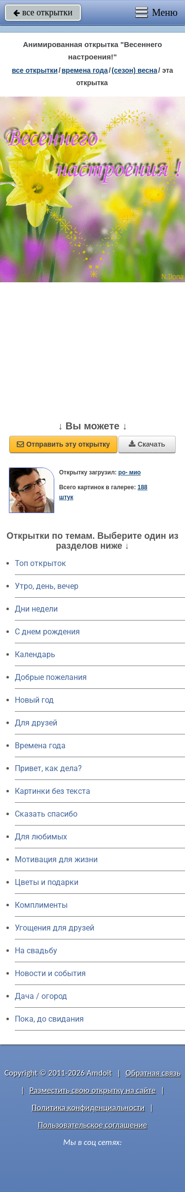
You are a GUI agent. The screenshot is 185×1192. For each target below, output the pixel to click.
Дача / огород (41, 996)
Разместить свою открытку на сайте (93, 1090)
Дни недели (36, 609)
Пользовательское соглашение (92, 1125)
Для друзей (36, 722)
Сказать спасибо (46, 814)
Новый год (34, 700)
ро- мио (129, 472)
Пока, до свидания (49, 1019)
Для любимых (41, 836)
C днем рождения (47, 631)
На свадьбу (36, 950)
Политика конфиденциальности (88, 1107)
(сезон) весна (134, 70)
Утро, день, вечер (46, 586)
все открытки (43, 12)
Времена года (40, 745)
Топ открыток (40, 563)
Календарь (35, 654)
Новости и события (50, 973)
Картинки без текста (52, 791)
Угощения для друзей (54, 928)
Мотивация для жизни (56, 859)
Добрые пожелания (51, 677)
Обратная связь (153, 1073)
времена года (85, 70)
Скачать (147, 444)
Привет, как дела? (48, 768)
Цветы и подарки (46, 882)
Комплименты (41, 905)
